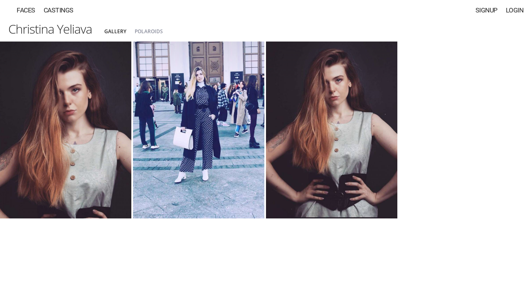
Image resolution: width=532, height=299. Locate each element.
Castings (59, 10)
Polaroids (149, 31)
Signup (486, 10)
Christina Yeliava (50, 28)
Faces (26, 10)
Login (515, 10)
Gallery (115, 31)
